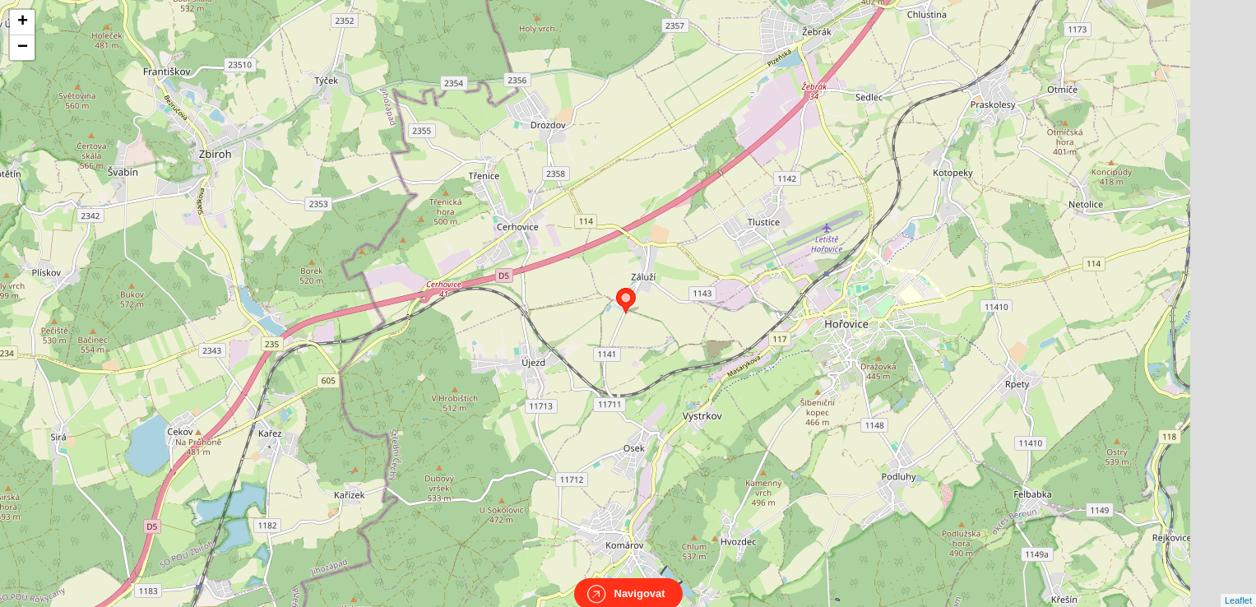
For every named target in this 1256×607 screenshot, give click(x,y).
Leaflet (1238, 586)
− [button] (22, 47)
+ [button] (22, 22)
